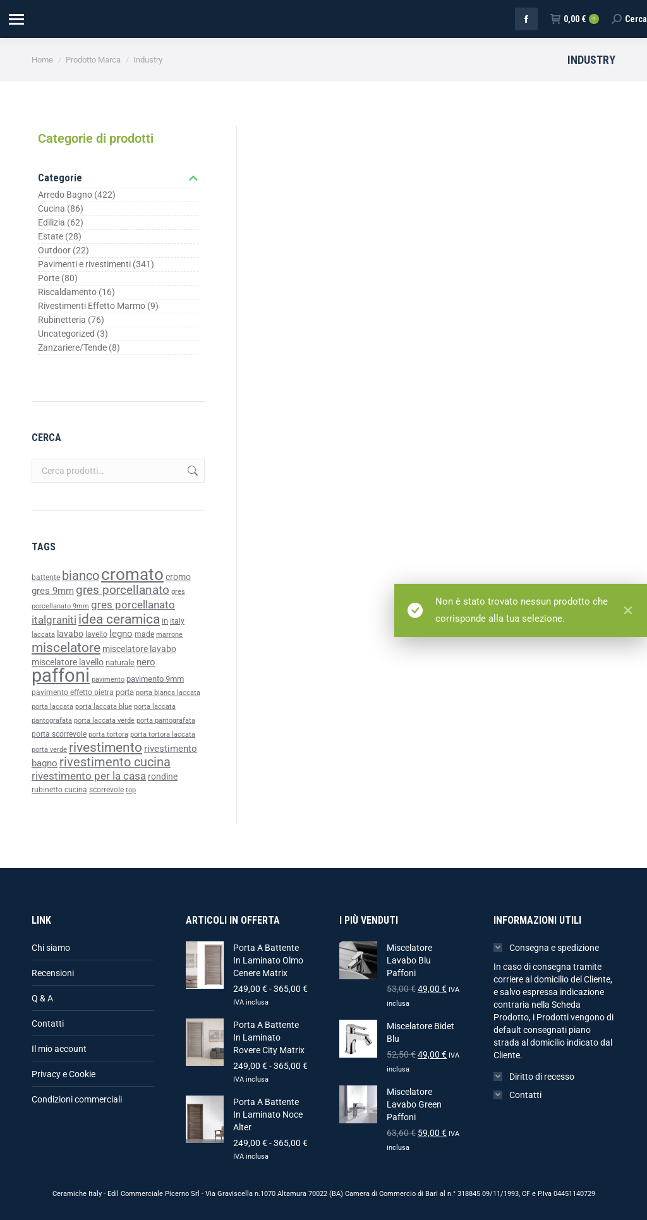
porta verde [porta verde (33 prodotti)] (49, 750)
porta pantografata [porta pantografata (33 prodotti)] (165, 720)
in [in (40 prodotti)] (165, 620)
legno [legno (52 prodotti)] (121, 633)
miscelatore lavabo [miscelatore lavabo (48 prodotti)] (139, 649)
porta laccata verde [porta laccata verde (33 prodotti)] (104, 720)
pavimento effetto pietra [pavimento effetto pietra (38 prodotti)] (73, 692)
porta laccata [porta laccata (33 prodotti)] (52, 707)
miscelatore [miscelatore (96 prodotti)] (66, 647)
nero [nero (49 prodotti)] (145, 662)
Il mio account (59, 1049)
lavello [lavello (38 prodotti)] (96, 634)
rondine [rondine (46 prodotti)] (163, 776)
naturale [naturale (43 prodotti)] (120, 662)
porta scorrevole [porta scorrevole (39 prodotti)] (59, 734)
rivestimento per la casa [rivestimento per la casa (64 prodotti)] (89, 776)
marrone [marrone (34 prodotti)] (169, 635)
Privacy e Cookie (63, 1074)
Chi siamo (51, 948)
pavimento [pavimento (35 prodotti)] (108, 679)
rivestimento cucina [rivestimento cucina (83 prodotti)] (115, 762)
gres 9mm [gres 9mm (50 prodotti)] (53, 590)
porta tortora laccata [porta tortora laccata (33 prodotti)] (162, 734)
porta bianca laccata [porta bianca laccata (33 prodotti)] (168, 693)
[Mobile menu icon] (16, 19)
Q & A (42, 998)
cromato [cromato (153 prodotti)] (132, 574)
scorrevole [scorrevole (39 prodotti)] (106, 789)
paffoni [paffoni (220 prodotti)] (61, 675)
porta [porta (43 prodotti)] (125, 692)
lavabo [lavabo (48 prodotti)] (70, 634)
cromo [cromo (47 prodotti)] (178, 577)
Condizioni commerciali (77, 1099)
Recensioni (53, 973)
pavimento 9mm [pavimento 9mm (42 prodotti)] (155, 679)
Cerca (191, 471)
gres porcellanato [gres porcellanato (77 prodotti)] (122, 590)
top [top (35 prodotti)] (131, 789)
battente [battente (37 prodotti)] (46, 577)
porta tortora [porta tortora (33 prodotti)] (108, 734)
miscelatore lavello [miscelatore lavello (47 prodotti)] (68, 662)
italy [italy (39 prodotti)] (177, 621)
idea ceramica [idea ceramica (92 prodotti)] (119, 619)
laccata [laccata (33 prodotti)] (43, 635)
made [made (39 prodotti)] (144, 634)
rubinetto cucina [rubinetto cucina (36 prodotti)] (59, 789)
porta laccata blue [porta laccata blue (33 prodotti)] (103, 707)
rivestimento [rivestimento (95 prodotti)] (105, 747)
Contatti (48, 1023)
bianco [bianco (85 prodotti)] (80, 576)
